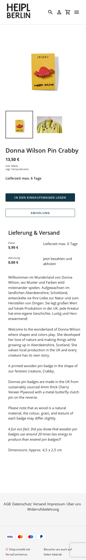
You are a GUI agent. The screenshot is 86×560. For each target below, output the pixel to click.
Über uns (74, 493)
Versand (39, 493)
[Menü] (76, 12)
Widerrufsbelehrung (43, 498)
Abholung (40, 213)
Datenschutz (22, 493)
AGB (7, 493)
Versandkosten (20, 169)
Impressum (56, 493)
